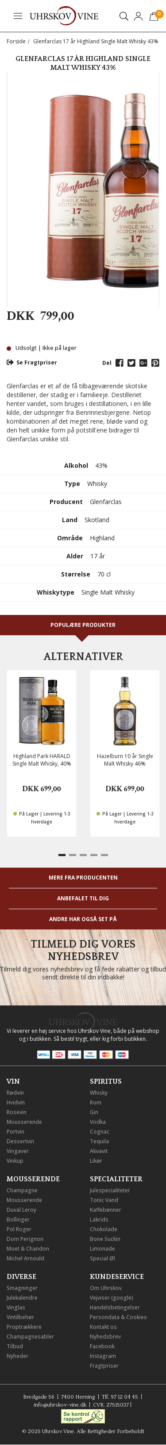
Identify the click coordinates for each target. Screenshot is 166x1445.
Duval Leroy (21, 1210)
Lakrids (99, 1219)
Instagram (103, 1356)
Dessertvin (20, 1141)
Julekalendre (22, 1297)
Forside (16, 41)
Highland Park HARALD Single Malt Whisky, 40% (41, 759)
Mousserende (24, 1122)
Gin (94, 1112)
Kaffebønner (105, 1210)
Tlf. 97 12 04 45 (120, 1397)
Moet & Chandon (28, 1248)
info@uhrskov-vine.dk (60, 1405)
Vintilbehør (20, 1317)
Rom (95, 1102)
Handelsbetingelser (115, 1307)
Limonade (102, 1248)
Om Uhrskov (106, 1288)
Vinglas (16, 1307)
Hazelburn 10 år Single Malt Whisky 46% (125, 759)
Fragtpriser (104, 1365)
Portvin (15, 1131)
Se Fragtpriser (32, 362)
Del (107, 363)
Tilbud (15, 1346)
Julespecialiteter (110, 1190)
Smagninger (22, 1288)
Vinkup (15, 1160)
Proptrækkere (24, 1327)
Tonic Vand (104, 1200)
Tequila (99, 1141)
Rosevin (17, 1112)
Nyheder (17, 1356)
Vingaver (18, 1151)
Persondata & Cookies (118, 1317)
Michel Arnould (25, 1258)
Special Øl (102, 1258)
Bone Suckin (105, 1239)
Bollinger (18, 1219)
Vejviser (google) (111, 1297)
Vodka (98, 1122)
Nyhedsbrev (105, 1336)
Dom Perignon (25, 1239)
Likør (96, 1160)
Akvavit (99, 1151)
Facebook (102, 1346)
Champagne (22, 1190)
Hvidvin (16, 1102)
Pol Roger (19, 1229)
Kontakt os (103, 1327)
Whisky (99, 1092)
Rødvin (15, 1092)
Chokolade (103, 1229)
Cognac (99, 1131)
